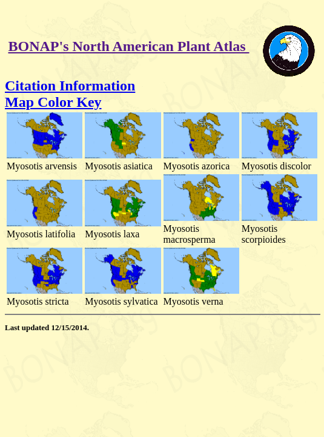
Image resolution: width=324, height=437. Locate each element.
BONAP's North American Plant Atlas (129, 46)
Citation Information (70, 85)
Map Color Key (53, 102)
